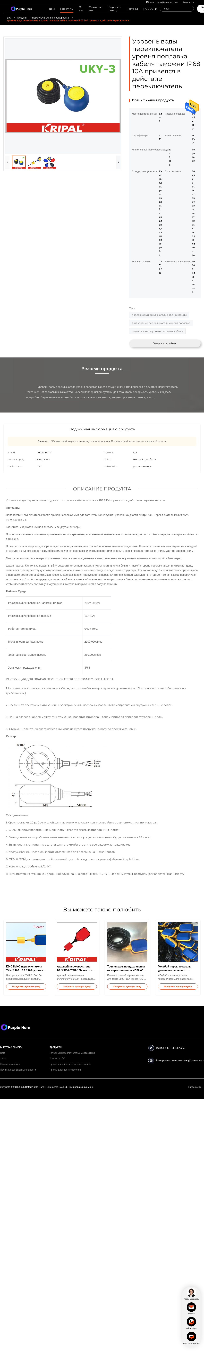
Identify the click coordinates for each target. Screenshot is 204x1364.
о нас (3, 1058)
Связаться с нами (10, 1064)
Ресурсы (132, 8)
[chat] (191, 1294)
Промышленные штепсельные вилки (70, 1064)
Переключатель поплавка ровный (51, 17)
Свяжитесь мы (96, 8)
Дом (52, 8)
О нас (81, 8)
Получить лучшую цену (26, 986)
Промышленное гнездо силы (65, 1069)
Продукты (66, 8)
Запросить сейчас (165, 343)
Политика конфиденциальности (18, 1069)
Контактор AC (57, 1058)
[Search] (190, 9)
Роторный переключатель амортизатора (72, 1053)
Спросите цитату (114, 8)
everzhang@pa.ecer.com (191, 1060)
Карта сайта (194, 1087)
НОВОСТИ (150, 8)
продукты (22, 17)
